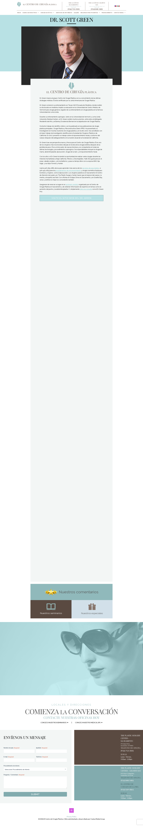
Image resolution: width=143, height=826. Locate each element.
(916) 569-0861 (127, 789)
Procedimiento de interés (11, 766)
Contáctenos (119, 12)
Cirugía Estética (46, 12)
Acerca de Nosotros (30, 12)
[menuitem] (19, 12)
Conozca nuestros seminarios (53, 722)
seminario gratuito (72, 184)
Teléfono (42, 757)
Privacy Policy (71, 817)
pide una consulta (86, 189)
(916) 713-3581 (74, 9)
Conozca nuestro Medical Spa (88, 722)
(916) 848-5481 (97, 9)
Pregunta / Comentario (14, 775)
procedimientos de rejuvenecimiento (68, 170)
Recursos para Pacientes (89, 12)
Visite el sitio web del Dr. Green (71, 198)
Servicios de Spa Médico (64, 12)
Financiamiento (107, 12)
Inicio (19, 12)
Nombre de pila (11, 748)
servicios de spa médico (90, 168)
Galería (76, 12)
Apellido (41, 748)
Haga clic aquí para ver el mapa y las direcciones (73, 7)
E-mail (9, 757)
